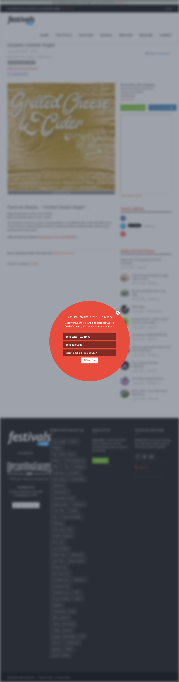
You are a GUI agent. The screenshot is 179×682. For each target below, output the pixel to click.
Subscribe (89, 360)
